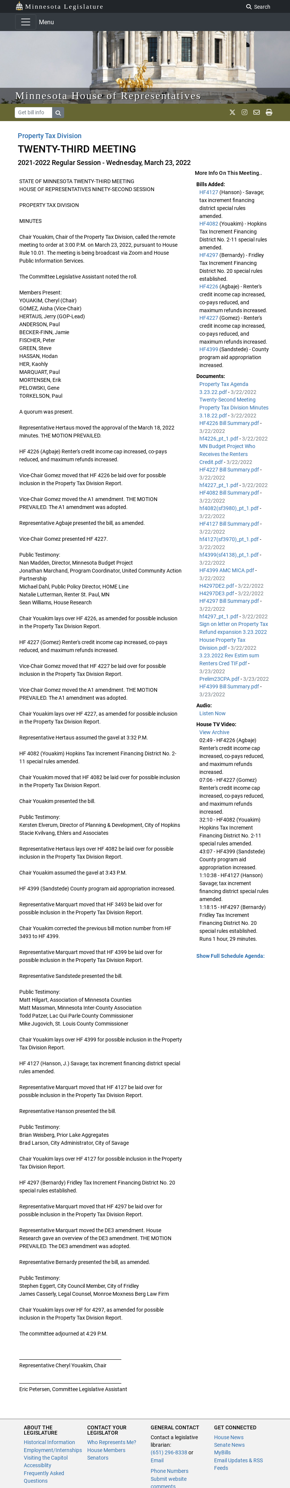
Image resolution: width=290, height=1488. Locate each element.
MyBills (222, 1452)
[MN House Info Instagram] (244, 112)
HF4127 (209, 192)
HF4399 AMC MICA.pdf (227, 570)
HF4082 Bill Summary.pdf (229, 493)
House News (229, 1437)
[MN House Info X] (232, 112)
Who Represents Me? (111, 1442)
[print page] (269, 112)
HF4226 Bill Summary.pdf (229, 423)
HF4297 (209, 255)
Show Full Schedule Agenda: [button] (230, 956)
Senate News (229, 1445)
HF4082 (209, 224)
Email (157, 1460)
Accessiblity (37, 1465)
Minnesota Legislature (59, 6)
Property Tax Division (50, 136)
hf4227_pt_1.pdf (219, 485)
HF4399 (209, 349)
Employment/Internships (53, 1450)
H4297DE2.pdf (217, 586)
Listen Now (212, 713)
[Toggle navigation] (25, 22)
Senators (97, 1458)
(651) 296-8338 (169, 1452)
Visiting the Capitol (46, 1458)
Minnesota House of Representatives (108, 95)
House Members (106, 1450)
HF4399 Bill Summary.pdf (229, 686)
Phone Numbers (169, 1471)
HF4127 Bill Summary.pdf (229, 524)
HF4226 (209, 286)
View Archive (214, 732)
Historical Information (49, 1442)
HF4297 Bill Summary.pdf (229, 601)
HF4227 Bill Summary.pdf (229, 470)
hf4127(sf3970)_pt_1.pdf (229, 539)
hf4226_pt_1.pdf (219, 439)
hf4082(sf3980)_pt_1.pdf (229, 508)
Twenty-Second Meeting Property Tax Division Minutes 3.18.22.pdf (233, 408)
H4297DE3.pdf (217, 593)
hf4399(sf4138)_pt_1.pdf (229, 555)
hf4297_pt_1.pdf (219, 616)
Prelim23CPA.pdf (220, 679)
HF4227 (209, 318)
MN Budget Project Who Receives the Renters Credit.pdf (227, 454)
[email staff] (256, 112)
